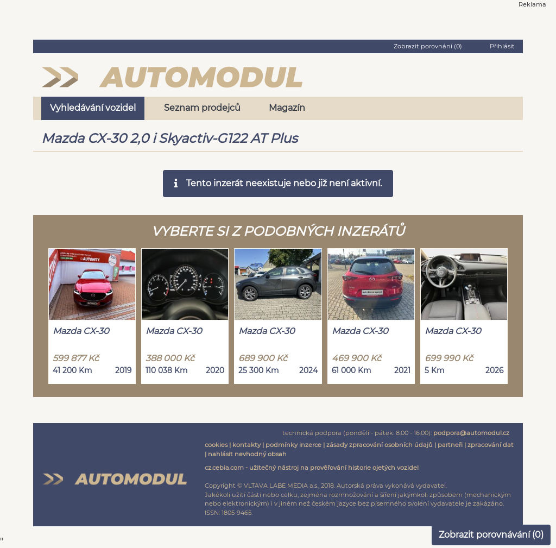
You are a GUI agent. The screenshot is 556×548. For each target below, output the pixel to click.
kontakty (246, 445)
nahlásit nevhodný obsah (247, 454)
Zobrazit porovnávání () (491, 535)
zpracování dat (490, 445)
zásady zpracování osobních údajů (379, 445)
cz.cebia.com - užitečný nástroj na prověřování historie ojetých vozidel (312, 467)
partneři (450, 445)
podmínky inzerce (293, 445)
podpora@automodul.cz (471, 433)
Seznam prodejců (202, 108)
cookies (216, 445)
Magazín (287, 108)
